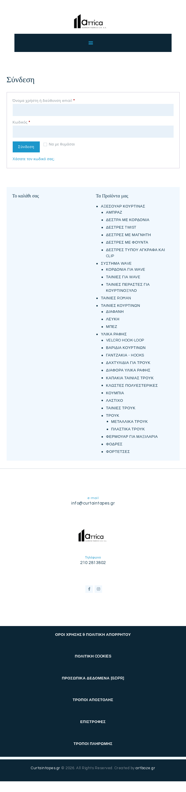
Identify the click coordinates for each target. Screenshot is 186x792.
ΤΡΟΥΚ (112, 414)
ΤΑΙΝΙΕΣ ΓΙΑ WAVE (123, 276)
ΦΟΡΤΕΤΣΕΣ (118, 451)
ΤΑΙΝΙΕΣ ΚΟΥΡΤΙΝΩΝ (120, 305)
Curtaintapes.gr (45, 767)
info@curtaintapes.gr (93, 502)
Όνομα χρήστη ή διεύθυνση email (53, 100)
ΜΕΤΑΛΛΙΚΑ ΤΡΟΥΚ (129, 421)
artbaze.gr (145, 767)
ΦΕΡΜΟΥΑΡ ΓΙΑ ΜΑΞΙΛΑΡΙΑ (132, 436)
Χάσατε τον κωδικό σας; (34, 158)
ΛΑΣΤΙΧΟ (114, 399)
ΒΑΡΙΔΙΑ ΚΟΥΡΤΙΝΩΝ (126, 347)
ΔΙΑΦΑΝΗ (115, 311)
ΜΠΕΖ (111, 326)
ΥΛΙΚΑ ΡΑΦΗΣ (114, 333)
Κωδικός (30, 121)
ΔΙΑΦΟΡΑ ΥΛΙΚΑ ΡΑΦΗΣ (128, 369)
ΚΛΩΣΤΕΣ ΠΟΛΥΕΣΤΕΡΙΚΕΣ (132, 384)
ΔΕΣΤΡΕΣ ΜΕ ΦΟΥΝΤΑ (127, 242)
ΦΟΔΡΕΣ (114, 443)
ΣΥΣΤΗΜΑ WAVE (116, 263)
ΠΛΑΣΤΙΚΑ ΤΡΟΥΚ (128, 428)
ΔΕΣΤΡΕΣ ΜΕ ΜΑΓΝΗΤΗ (128, 234)
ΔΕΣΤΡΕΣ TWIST (121, 227)
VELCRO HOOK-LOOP (125, 339)
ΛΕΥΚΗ (113, 318)
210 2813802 (93, 562)
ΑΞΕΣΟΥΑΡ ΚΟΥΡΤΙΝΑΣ (123, 205)
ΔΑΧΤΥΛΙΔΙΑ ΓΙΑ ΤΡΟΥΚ (128, 362)
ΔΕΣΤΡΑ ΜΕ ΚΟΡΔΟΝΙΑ (128, 219)
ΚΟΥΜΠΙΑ (115, 392)
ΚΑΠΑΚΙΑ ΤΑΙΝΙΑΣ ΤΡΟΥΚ (130, 377)
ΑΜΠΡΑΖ (114, 212)
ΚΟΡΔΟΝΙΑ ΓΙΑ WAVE (125, 269)
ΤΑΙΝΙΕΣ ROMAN (116, 297)
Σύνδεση (28, 145)
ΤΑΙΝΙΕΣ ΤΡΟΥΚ (121, 407)
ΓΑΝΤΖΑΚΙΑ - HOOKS (125, 354)
